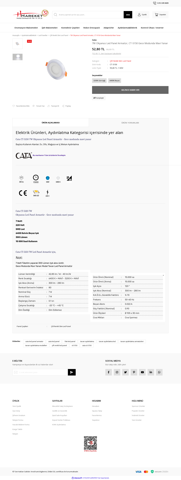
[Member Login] (142, 14)
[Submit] (72, 372)
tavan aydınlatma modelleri (36, 345)
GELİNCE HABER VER (130, 90)
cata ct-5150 (86, 345)
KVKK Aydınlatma (59, 425)
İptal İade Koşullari (59, 415)
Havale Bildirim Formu (21, 425)
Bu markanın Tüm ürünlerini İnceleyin (49, 155)
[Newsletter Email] (44, 372)
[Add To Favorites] (21, 106)
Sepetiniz (95, 420)
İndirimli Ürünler (138, 415)
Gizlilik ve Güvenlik (59, 411)
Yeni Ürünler (137, 420)
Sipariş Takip (97, 411)
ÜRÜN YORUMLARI (130, 122)
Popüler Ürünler (138, 411)
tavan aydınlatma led (107, 341)
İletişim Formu (17, 420)
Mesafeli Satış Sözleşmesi (62, 406)
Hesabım (95, 406)
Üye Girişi (16, 411)
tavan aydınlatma (87, 341)
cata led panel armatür (34, 341)
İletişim (15, 434)
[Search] (92, 14)
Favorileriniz (97, 415)
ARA (128, 14)
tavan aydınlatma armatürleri (132, 341)
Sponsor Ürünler (138, 406)
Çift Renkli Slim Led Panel (120, 61)
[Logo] (30, 14)
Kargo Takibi (17, 429)
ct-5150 (74, 345)
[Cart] (160, 14)
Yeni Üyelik (16, 406)
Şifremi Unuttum (18, 415)
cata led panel (53, 341)
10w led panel (69, 341)
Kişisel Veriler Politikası (61, 420)
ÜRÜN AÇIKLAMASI (51, 122)
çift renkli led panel (59, 345)
